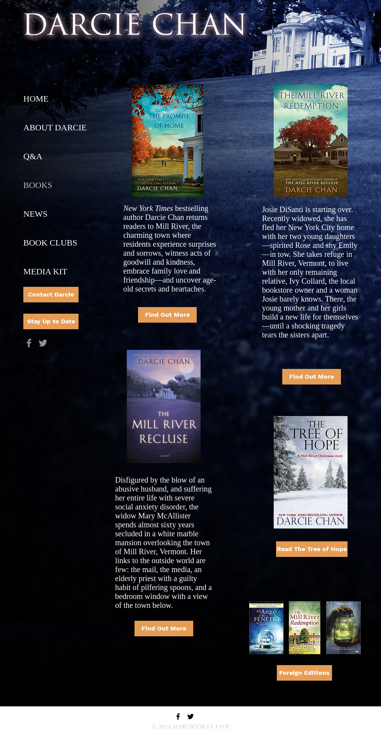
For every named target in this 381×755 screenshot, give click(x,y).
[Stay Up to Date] (51, 321)
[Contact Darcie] (51, 294)
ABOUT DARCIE (55, 127)
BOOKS (37, 185)
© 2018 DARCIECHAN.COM (191, 726)
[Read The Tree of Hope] (312, 549)
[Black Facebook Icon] (178, 716)
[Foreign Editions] (304, 673)
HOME (36, 99)
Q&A (32, 156)
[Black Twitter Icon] (190, 716)
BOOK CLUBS (50, 243)
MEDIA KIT (45, 271)
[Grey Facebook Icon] (29, 343)
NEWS (35, 214)
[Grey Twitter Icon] (43, 343)
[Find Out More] (167, 315)
